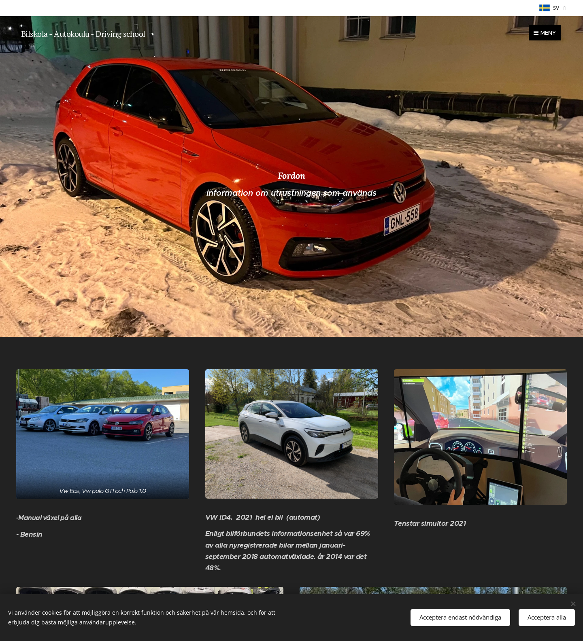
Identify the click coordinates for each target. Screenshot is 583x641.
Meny (545, 32)
